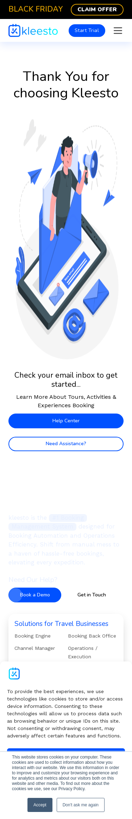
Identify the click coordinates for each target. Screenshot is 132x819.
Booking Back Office (92, 636)
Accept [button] (39, 804)
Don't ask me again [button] (81, 804)
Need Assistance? (66, 443)
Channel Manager (34, 648)
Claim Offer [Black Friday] (97, 9)
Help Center (66, 420)
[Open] (118, 30)
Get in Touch (91, 594)
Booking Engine (32, 636)
